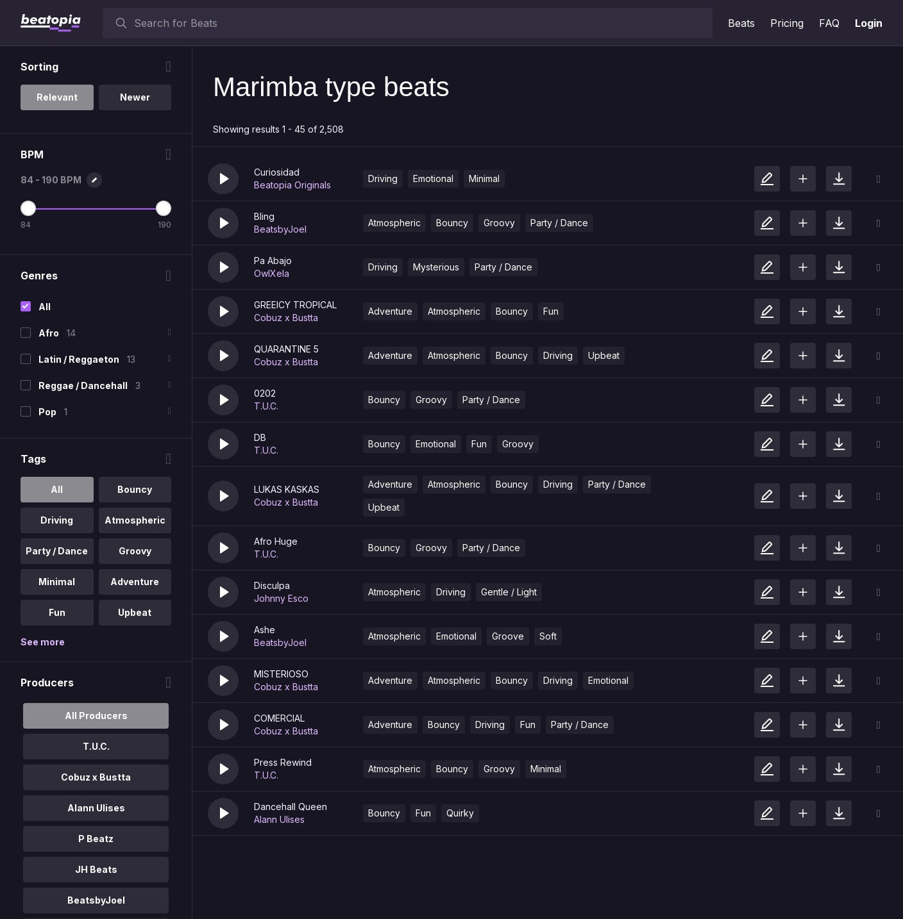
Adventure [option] (134, 581)
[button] (223, 178)
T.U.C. (266, 406)
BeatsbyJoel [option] (96, 900)
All (44, 306)
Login (868, 23)
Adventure (390, 311)
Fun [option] (57, 612)
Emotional (433, 178)
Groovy (499, 222)
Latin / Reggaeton (78, 359)
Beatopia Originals (292, 184)
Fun (551, 311)
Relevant (57, 97)
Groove (508, 636)
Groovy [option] (135, 550)
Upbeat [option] (134, 612)
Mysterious (436, 266)
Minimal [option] (56, 581)
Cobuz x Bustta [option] (96, 777)
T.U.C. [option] (96, 746)
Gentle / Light (509, 591)
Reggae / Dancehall (83, 385)
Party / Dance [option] (57, 550)
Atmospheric (394, 222)
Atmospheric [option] (135, 520)
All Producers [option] (96, 715)
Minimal (484, 178)
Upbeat (604, 355)
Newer (135, 97)
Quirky (460, 812)
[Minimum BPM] (28, 208)
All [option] (57, 489)
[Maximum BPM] (163, 208)
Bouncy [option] (134, 489)
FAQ (829, 23)
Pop (47, 411)
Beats (741, 23)
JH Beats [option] (96, 869)
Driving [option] (56, 520)
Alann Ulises (279, 819)
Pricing (787, 23)
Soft (548, 636)
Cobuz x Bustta (286, 317)
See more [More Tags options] (43, 641)
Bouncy (452, 222)
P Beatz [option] (96, 838)
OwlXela (271, 273)
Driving (383, 178)
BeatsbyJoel (280, 229)
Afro (48, 332)
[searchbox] (420, 23)
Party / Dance (559, 222)
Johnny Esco (281, 598)
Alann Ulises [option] (96, 807)
